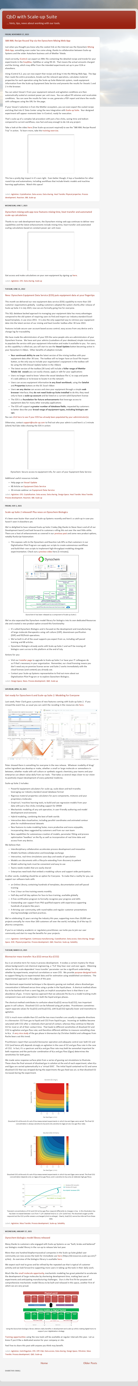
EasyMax (27, 62)
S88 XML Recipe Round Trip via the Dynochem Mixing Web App (37, 40)
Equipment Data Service (35, 486)
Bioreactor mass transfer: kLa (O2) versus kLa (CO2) (32, 956)
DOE (13, 942)
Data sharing (48, 194)
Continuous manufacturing (43, 939)
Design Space (63, 495)
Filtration (82, 1351)
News (25, 681)
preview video (45, 552)
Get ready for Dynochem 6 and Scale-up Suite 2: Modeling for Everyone (42, 695)
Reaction (20, 198)
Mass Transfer (87, 495)
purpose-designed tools (85, 972)
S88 (26, 198)
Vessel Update (30, 482)
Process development (13, 498)
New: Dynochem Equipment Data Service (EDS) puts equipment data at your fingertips (50, 295)
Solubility (73, 942)
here (30, 127)
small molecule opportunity (31, 1273)
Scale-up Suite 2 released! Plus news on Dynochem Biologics (36, 512)
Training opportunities (15, 1337)
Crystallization (25, 194)
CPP (38, 1351)
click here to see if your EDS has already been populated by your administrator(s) (50, 417)
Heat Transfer (59, 194)
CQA (42, 1351)
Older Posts (90, 1363)
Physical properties (73, 194)
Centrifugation (25, 939)
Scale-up (32, 198)
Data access (37, 194)
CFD (21, 281)
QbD (48, 681)
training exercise (50, 131)
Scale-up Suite (72, 110)
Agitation (15, 194)
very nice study (21, 1033)
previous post (60, 533)
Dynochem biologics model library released (27, 1237)
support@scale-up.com (34, 422)
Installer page (25, 660)
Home (44, 1363)
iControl (24, 59)
